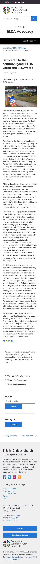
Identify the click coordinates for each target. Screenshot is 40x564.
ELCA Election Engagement (15, 384)
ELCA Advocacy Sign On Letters (17, 376)
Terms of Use (30, 557)
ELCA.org (7, 2)
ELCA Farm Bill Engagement (16, 380)
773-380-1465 (11, 520)
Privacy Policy (17, 557)
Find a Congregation (11, 488)
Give (4, 498)
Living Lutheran (20, 2)
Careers (6, 496)
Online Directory (9, 493)
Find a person (8, 491)
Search (8, 396)
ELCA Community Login (20, 535)
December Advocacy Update (28, 436)
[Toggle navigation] (29, 41)
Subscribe (13, 424)
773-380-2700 (14, 518)
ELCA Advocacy (19, 48)
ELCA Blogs (7, 48)
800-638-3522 (16, 515)
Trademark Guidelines (11, 559)
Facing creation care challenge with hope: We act (12, 436)
